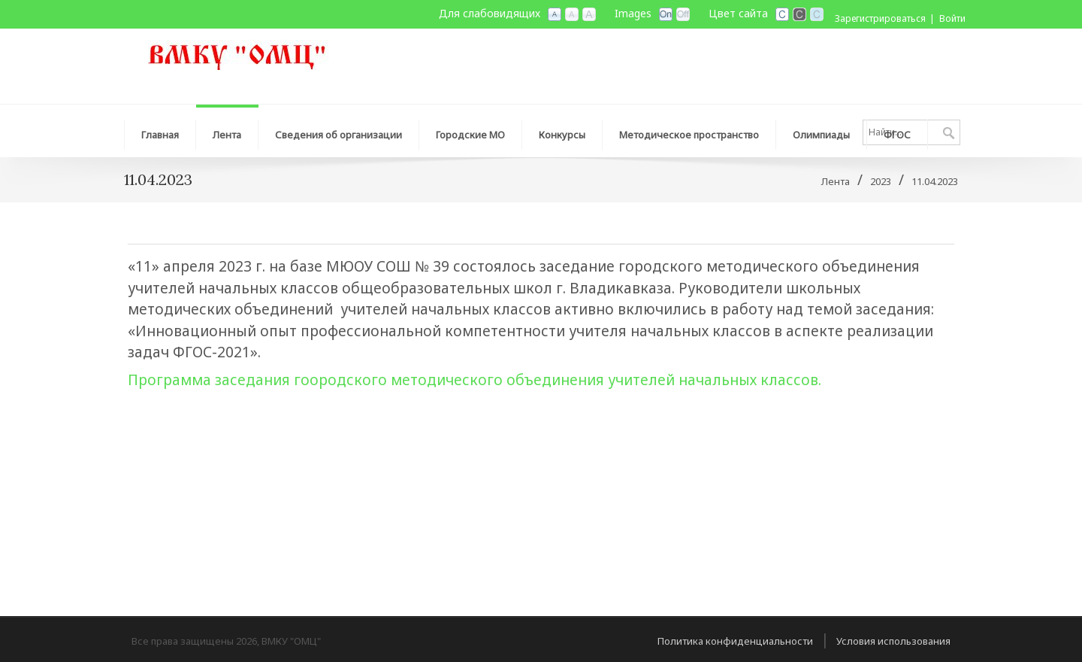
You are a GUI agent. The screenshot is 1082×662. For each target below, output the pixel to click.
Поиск (948, 134)
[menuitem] (227, 131)
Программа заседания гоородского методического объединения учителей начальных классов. (474, 380)
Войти (952, 18)
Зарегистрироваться (880, 18)
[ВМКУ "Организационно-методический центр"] (236, 53)
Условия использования (893, 641)
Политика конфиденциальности (735, 641)
